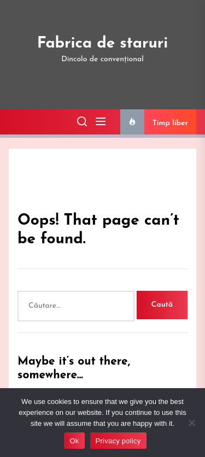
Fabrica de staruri (102, 43)
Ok (74, 441)
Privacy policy (118, 441)
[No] (191, 422)
